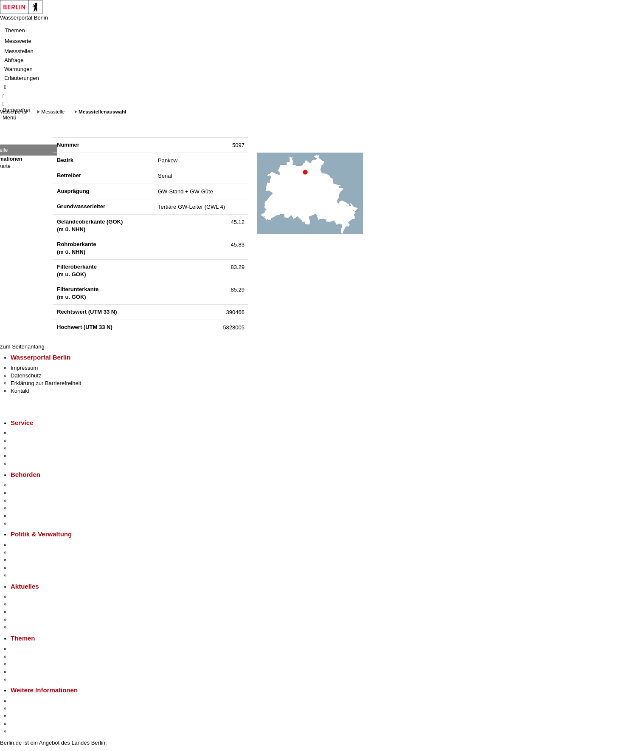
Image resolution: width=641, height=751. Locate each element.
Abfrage (14, 60)
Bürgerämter (26, 508)
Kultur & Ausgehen (33, 700)
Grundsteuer (26, 679)
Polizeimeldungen (32, 604)
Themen (15, 30)
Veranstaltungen (31, 612)
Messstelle (53, 111)
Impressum (24, 368)
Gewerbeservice (31, 463)
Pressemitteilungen (34, 596)
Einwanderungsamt (34, 523)
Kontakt (20, 391)
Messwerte (18, 41)
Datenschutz (26, 375)
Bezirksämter (27, 500)
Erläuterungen (21, 78)
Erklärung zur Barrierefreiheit (46, 383)
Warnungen (18, 69)
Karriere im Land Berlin (39, 552)
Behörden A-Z (28, 485)
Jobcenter (23, 516)
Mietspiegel (25, 672)
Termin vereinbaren (34, 440)
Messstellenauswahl (102, 111)
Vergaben (22, 575)
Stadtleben (24, 723)
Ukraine (20, 619)
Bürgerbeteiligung (32, 560)
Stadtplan (22, 731)
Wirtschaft (23, 716)
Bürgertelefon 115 (32, 448)
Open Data (24, 567)
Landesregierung (31, 544)
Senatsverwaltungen (36, 493)
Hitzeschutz (25, 627)
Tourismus (23, 708)
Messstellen (19, 51)
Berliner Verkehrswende (40, 656)
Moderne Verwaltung (36, 664)
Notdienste (24, 456)
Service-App (26, 433)
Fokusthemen (27, 649)
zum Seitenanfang (22, 346)
